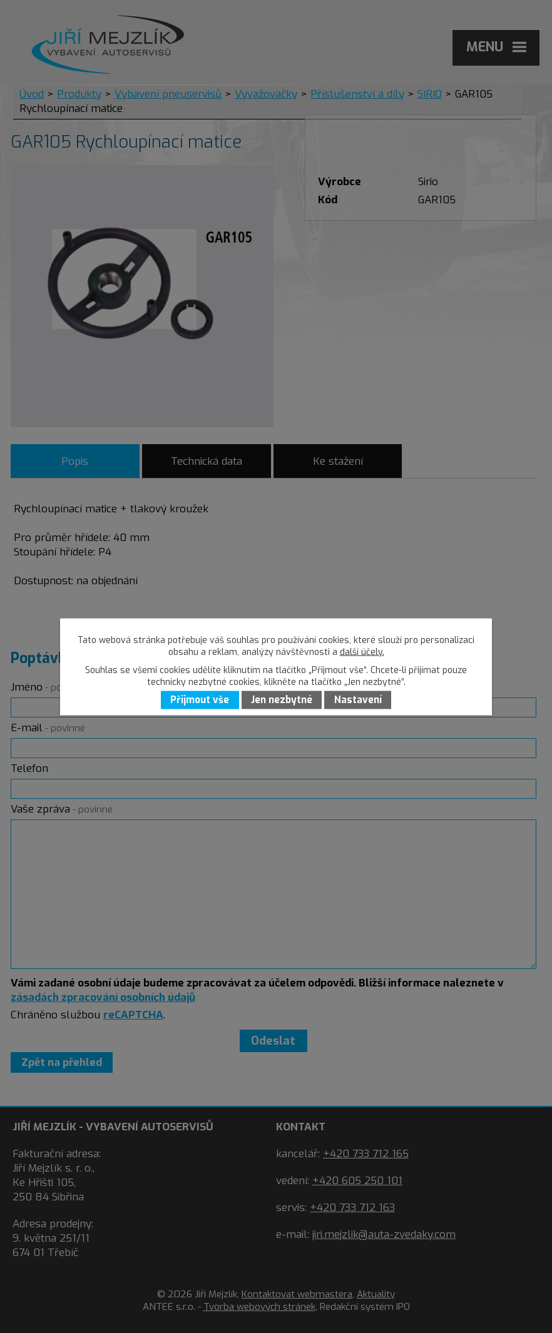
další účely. (362, 651)
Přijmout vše (199, 700)
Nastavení (358, 700)
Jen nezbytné (281, 700)
